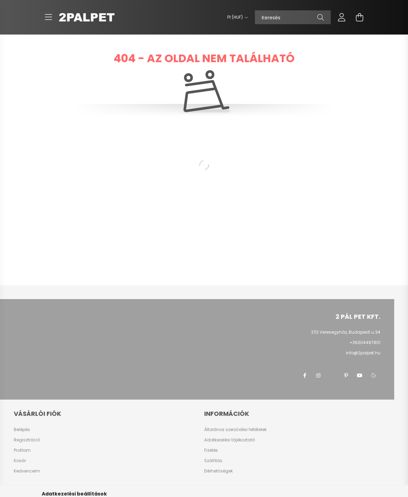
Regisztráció (27, 440)
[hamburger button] (49, 17)
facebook (304, 375)
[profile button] (342, 17)
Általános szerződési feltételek (235, 429)
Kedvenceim (27, 471)
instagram (318, 375)
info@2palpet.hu (363, 353)
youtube (360, 375)
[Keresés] (293, 17)
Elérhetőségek (218, 471)
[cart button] (360, 17)
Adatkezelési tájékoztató (229, 440)
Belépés (22, 429)
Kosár (20, 460)
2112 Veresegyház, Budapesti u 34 (345, 332)
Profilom (22, 450)
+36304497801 (364, 342)
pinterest (346, 375)
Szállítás (213, 460)
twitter (332, 375)
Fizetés (211, 450)
